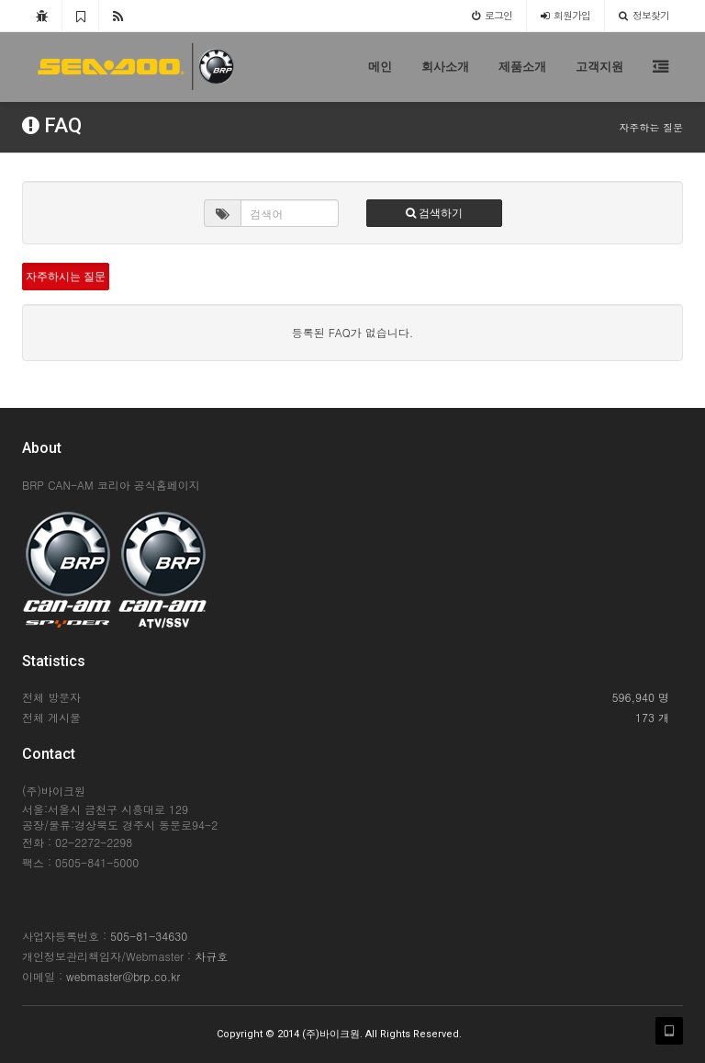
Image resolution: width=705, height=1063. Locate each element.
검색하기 (434, 213)
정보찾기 (644, 15)
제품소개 (522, 67)
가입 (565, 15)
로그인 (492, 15)
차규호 (211, 956)
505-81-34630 (148, 936)
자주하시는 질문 (66, 276)
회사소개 (445, 67)
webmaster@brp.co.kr (123, 976)
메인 (380, 67)
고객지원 (599, 67)
